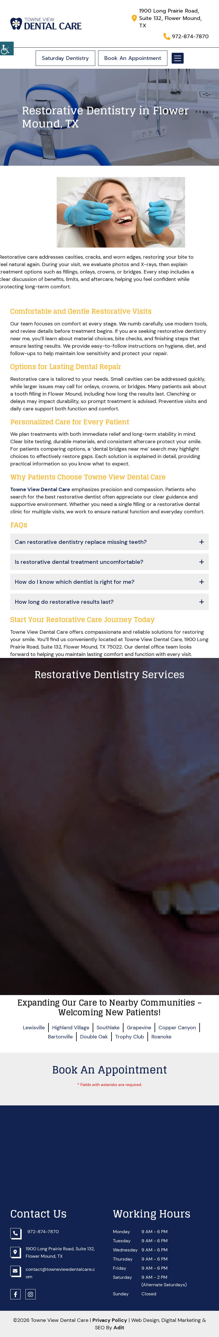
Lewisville (34, 1027)
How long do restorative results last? (64, 601)
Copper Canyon (177, 1027)
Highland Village (70, 1027)
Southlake (108, 1027)
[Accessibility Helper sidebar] (7, 48)
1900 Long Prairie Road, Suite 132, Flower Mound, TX (170, 18)
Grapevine (139, 1027)
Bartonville (60, 1036)
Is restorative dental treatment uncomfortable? (79, 562)
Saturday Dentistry (65, 58)
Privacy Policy (109, 1320)
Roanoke (161, 1036)
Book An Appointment (132, 58)
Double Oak (94, 1036)
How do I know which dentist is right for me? (74, 582)
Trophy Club (129, 1036)
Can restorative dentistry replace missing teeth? (81, 542)
